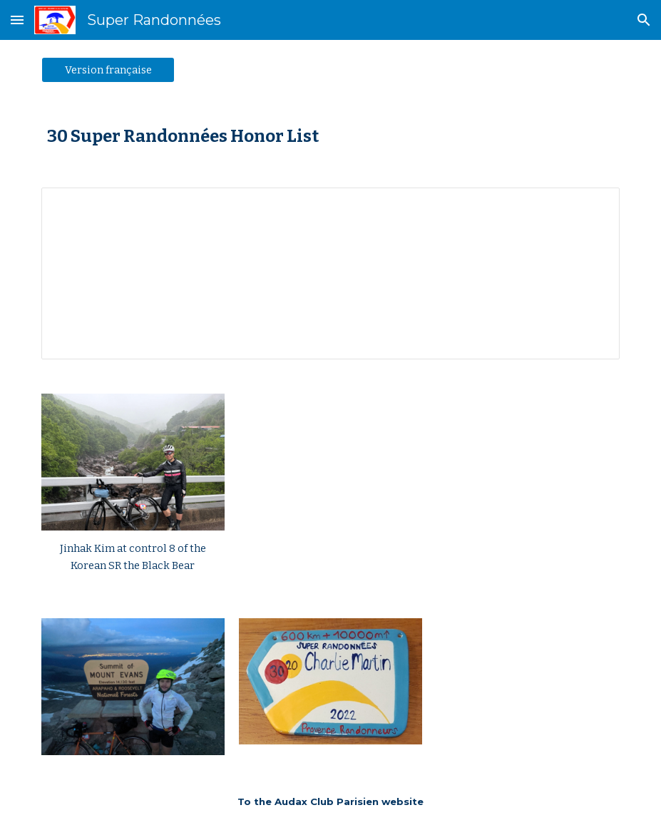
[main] (330, 135)
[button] (17, 19)
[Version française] (108, 69)
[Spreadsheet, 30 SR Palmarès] (330, 273)
